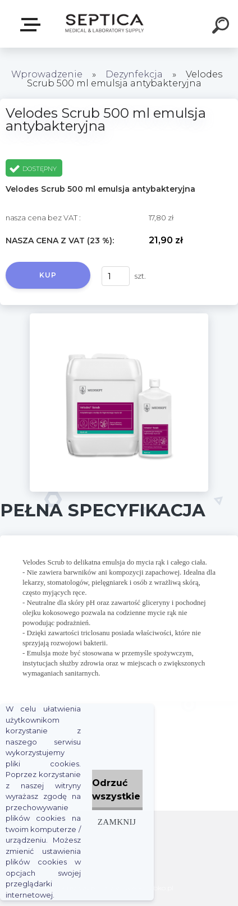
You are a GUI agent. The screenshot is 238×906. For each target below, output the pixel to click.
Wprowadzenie (47, 74)
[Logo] (104, 23)
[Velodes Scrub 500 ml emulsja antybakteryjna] (119, 317)
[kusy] (116, 276)
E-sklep (32, 24)
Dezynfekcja (134, 74)
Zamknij (117, 821)
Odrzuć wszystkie (116, 790)
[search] (222, 27)
